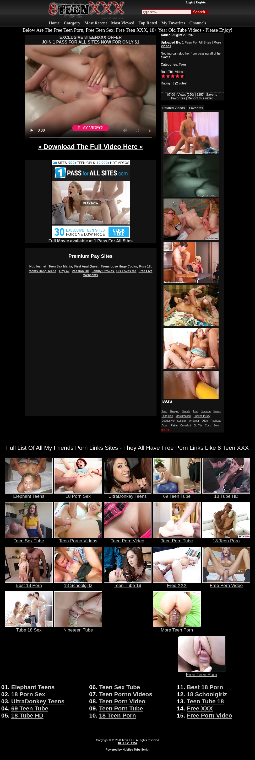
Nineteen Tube (78, 628)
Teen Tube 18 (127, 583)
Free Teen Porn (201, 672)
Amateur (194, 420)
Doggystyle (168, 420)
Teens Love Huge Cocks (119, 266)
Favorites (196, 108)
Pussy (216, 411)
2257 (200, 95)
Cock (208, 425)
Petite (174, 425)
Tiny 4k (64, 271)
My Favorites (173, 23)
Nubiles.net (37, 266)
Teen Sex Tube (29, 538)
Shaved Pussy (202, 416)
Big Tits (197, 425)
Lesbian (181, 420)
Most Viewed (122, 23)
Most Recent (95, 23)
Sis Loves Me (126, 271)
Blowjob (174, 411)
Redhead (215, 420)
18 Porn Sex (78, 494)
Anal (195, 411)
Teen (182, 64)
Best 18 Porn (29, 583)
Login (189, 2)
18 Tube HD (226, 494)
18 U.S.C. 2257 (127, 743)
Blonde (186, 411)
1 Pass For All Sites (196, 42)
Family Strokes (102, 271)
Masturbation (183, 416)
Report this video (200, 98)
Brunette (206, 411)
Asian (165, 425)
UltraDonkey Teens (127, 494)
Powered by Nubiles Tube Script (127, 749)
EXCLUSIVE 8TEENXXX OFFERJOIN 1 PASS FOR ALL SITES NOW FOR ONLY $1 (90, 39)
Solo (216, 425)
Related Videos (173, 108)
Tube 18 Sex (29, 628)
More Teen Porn (177, 628)
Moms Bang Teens (42, 271)
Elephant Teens (29, 494)
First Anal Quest (86, 266)
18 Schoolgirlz (78, 583)
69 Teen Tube (177, 494)
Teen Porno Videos (78, 538)
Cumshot (185, 425)
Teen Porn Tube (177, 538)
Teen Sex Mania (60, 266)
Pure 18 (144, 266)
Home (54, 23)
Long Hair (167, 416)
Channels (197, 23)
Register (201, 2)
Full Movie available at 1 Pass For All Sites (90, 239)
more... (167, 429)
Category (72, 23)
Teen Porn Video (127, 538)
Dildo (205, 420)
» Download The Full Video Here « (90, 146)
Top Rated (148, 23)
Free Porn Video (226, 583)
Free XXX (177, 583)
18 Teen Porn (226, 538)
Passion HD (80, 271)
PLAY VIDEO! (90, 128)
